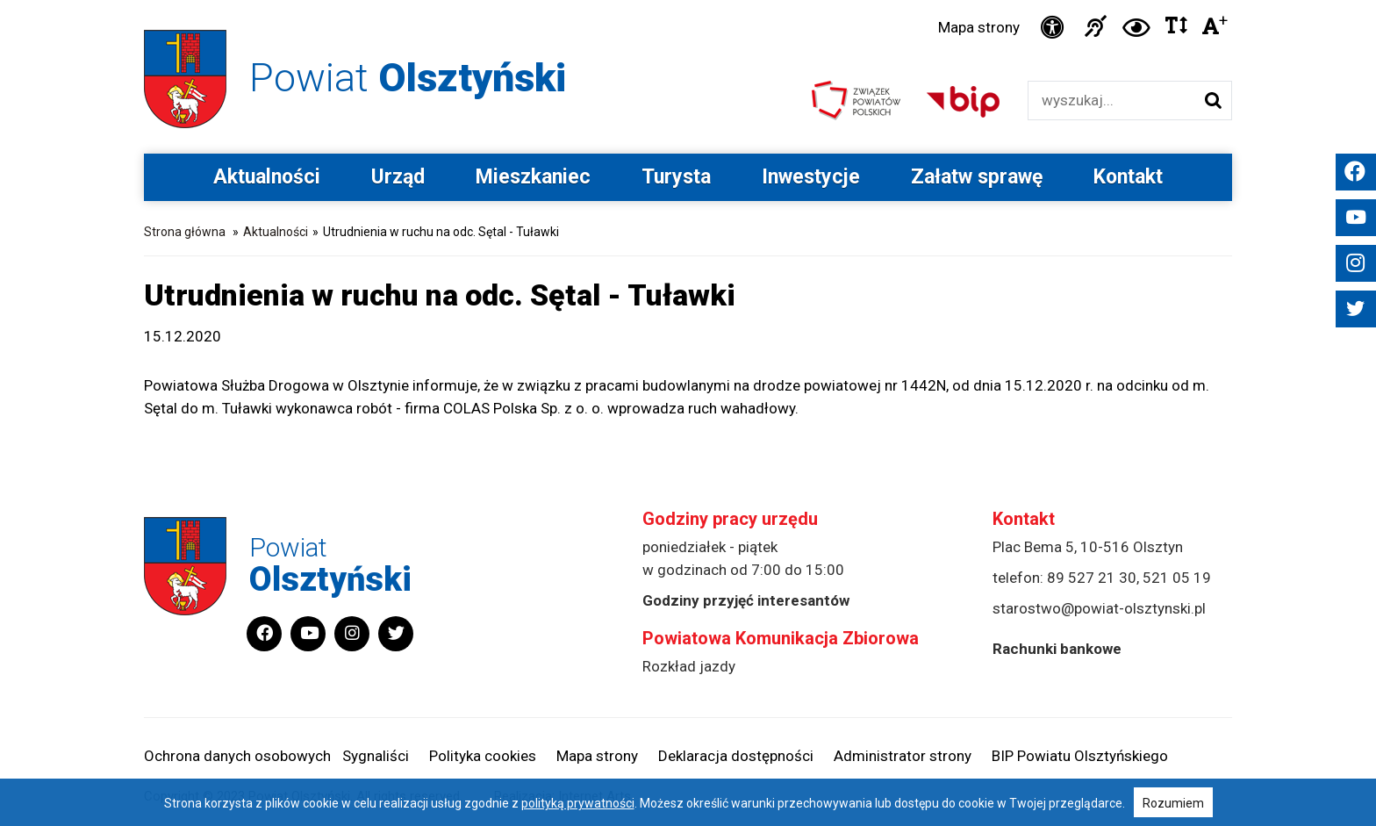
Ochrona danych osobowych (237, 756)
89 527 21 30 (1091, 577)
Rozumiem (1173, 803)
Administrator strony (902, 756)
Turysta (676, 177)
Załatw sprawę (977, 177)
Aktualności (266, 177)
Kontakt (1128, 177)
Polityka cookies (482, 756)
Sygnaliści (375, 756)
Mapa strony (979, 27)
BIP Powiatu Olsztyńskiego (1080, 756)
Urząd (398, 177)
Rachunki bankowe (1057, 648)
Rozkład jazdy (688, 666)
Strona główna (185, 232)
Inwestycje (811, 177)
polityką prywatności (577, 803)
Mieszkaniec (533, 177)
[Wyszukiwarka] (1111, 100)
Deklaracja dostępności (735, 756)
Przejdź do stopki (688, 0)
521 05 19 (1177, 577)
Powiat (407, 77)
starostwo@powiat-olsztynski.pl (1099, 608)
